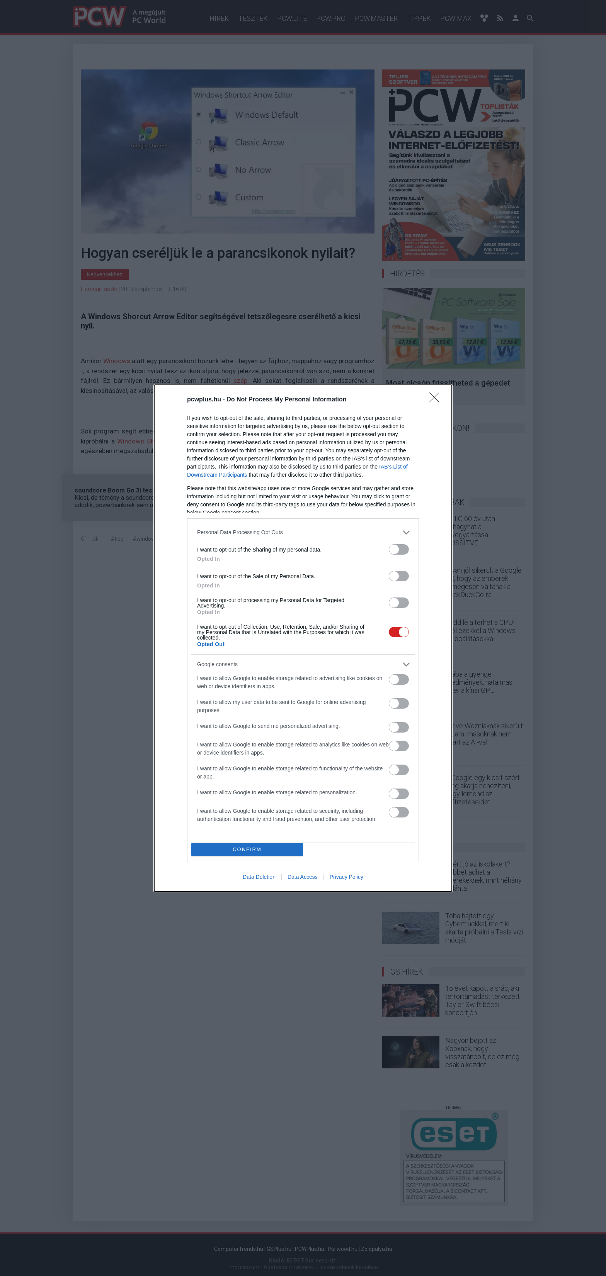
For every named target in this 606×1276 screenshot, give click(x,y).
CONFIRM (247, 849)
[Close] (436, 400)
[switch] (399, 549)
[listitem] (303, 532)
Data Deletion (259, 877)
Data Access (303, 877)
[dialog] (303, 638)
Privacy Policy (346, 877)
